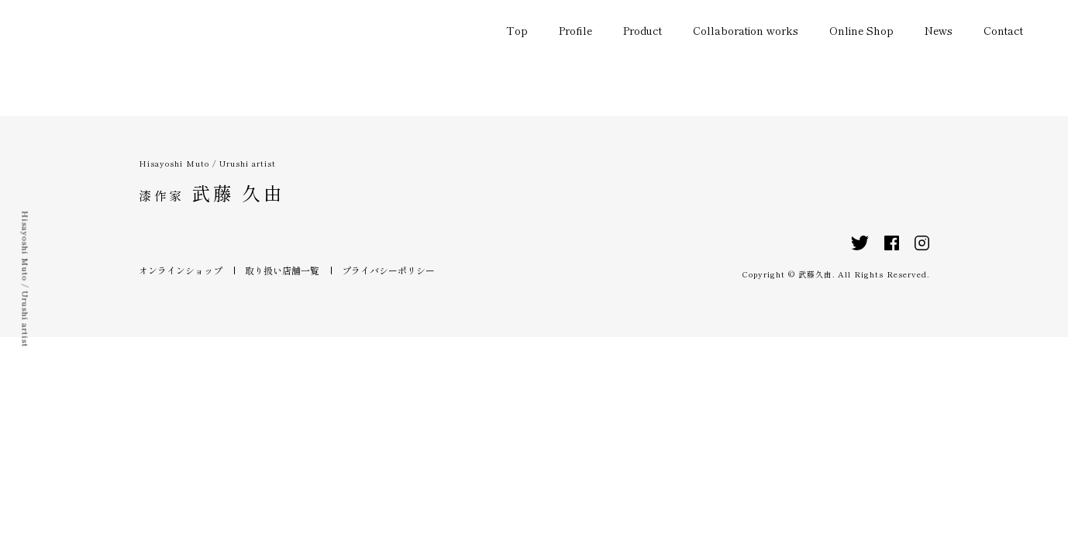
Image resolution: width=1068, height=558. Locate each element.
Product (642, 30)
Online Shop (861, 30)
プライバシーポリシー (388, 270)
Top (517, 30)
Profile (575, 30)
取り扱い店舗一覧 (282, 270)
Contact (1003, 30)
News (939, 30)
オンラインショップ (180, 270)
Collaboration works (745, 30)
